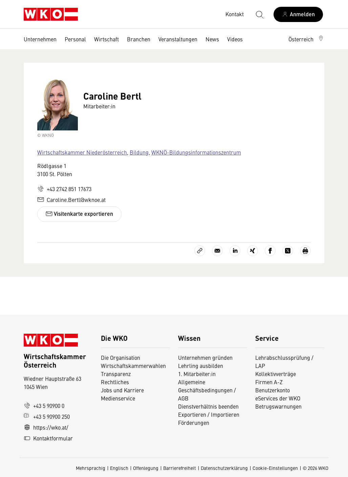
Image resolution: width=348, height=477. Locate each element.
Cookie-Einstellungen (275, 468)
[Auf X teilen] (287, 250)
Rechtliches (115, 382)
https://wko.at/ (46, 427)
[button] (306, 39)
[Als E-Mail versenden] (217, 250)
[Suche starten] (259, 14)
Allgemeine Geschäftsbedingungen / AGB (207, 390)
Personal (75, 39)
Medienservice (118, 398)
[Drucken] (305, 250)
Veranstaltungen (177, 39)
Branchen (138, 39)
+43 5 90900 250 (47, 416)
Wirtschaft (106, 39)
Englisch (119, 468)
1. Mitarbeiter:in (197, 373)
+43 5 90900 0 (44, 405)
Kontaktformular (48, 438)
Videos (235, 39)
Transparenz (116, 373)
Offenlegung (145, 468)
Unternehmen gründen (205, 357)
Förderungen (193, 422)
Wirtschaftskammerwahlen (133, 365)
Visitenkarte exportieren (79, 213)
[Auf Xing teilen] (252, 250)
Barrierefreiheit (179, 468)
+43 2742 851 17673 (64, 188)
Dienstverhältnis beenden (208, 406)
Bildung (139, 152)
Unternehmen (40, 39)
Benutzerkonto (272, 390)
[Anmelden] (298, 14)
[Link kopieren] (199, 250)
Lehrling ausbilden (200, 365)
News (212, 39)
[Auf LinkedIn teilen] (235, 250)
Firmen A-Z (269, 382)
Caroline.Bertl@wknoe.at (71, 199)
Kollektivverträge (275, 373)
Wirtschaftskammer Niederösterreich (82, 152)
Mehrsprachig (90, 468)
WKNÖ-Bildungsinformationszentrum (196, 152)
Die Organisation (120, 357)
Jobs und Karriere (122, 390)
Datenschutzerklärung (224, 468)
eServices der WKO (277, 398)
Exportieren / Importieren (208, 414)
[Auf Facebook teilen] (270, 250)
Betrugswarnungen (279, 406)
